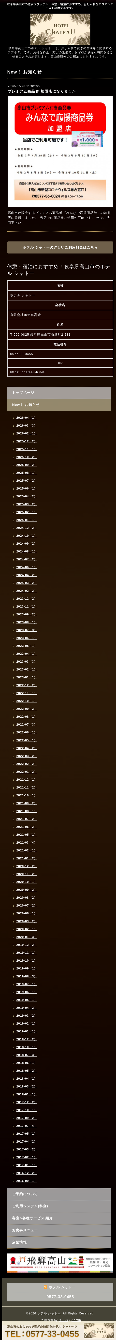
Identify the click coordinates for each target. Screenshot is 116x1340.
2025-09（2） (26, 465)
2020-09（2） (26, 890)
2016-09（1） (26, 1181)
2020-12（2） (26, 866)
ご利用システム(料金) (30, 1206)
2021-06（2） (26, 827)
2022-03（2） (26, 756)
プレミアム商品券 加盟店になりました (42, 91)
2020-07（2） (26, 905)
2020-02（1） (26, 929)
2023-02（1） (26, 669)
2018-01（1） (26, 1094)
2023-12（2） (26, 598)
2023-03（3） (26, 661)
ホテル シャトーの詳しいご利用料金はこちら (60, 247)
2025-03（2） (26, 504)
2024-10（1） (26, 535)
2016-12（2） (26, 1173)
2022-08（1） (26, 716)
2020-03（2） (26, 921)
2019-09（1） (26, 968)
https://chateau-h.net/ (27, 372)
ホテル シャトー (49, 1313)
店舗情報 (19, 1242)
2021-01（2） (26, 858)
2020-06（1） (26, 913)
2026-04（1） (26, 417)
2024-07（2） (26, 559)
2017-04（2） (26, 1141)
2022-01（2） (26, 772)
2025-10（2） (26, 457)
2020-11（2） (26, 874)
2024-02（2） (26, 591)
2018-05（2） (26, 1070)
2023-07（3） (26, 630)
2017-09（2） (26, 1118)
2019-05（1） (26, 1000)
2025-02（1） (26, 512)
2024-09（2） (26, 543)
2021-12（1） (26, 779)
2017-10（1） (26, 1110)
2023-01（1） (26, 677)
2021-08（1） (26, 811)
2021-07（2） (26, 819)
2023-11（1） (26, 606)
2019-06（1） (26, 992)
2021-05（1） (26, 834)
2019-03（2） (26, 1015)
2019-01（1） (26, 1031)
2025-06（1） (26, 488)
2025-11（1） (26, 449)
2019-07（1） (26, 984)
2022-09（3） (26, 709)
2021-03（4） (26, 842)
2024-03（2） (26, 583)
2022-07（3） (26, 724)
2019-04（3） (26, 1008)
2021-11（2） (26, 787)
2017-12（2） (26, 1102)
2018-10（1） (26, 1047)
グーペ (63, 1320)
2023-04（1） (26, 653)
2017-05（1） (26, 1133)
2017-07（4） (26, 1126)
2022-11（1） (26, 693)
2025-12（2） (26, 441)
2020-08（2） (26, 897)
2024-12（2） (26, 528)
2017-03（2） (26, 1149)
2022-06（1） (26, 732)
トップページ (23, 393)
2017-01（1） (26, 1165)
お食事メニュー (25, 1230)
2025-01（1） (26, 520)
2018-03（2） (26, 1086)
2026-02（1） (26, 433)
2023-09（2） (26, 614)
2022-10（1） (26, 701)
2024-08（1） (26, 551)
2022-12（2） (26, 685)
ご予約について (25, 1194)
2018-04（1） (26, 1078)
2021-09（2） (26, 803)
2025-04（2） (26, 496)
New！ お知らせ (26, 405)
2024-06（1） (26, 567)
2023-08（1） (26, 622)
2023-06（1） (26, 638)
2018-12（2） (26, 1039)
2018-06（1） (26, 1063)
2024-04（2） (26, 575)
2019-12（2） (26, 945)
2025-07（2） (26, 480)
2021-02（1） (26, 850)
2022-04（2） (26, 748)
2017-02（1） (26, 1157)
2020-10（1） (26, 882)
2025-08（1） (26, 473)
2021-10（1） (26, 795)
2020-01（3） (26, 937)
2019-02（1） (26, 1023)
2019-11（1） (26, 952)
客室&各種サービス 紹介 (32, 1218)
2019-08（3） (26, 976)
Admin (76, 1320)
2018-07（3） (26, 1055)
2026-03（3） (26, 425)
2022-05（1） (26, 740)
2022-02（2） (26, 764)
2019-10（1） (26, 960)
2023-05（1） (26, 646)
